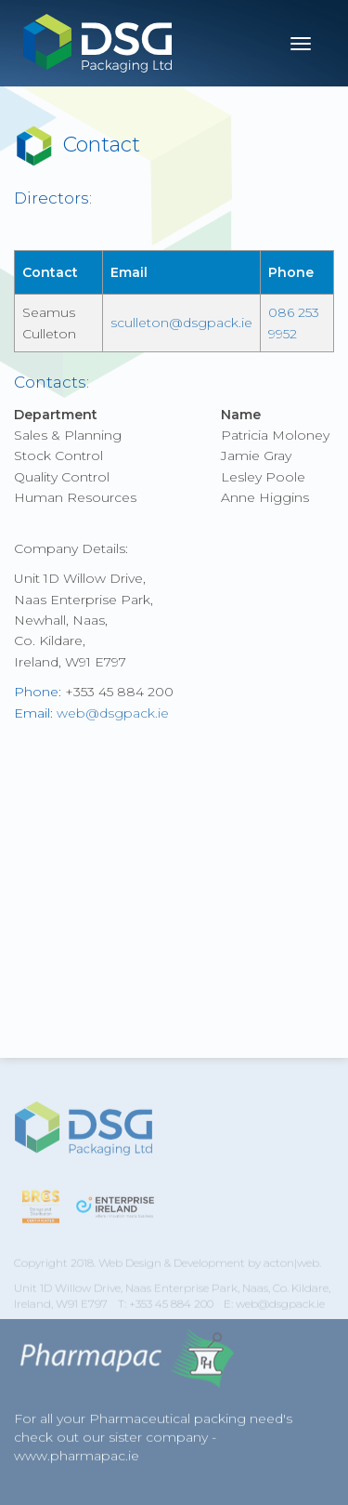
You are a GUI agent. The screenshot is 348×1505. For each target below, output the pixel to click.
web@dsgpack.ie (113, 713)
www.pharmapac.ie (76, 1458)
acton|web (291, 1268)
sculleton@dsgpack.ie (181, 322)
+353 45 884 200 (171, 1309)
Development (209, 1268)
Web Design (129, 1268)
